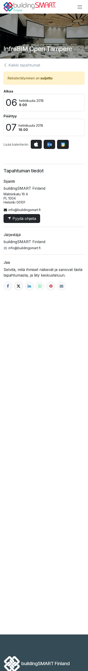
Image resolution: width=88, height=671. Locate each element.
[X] (18, 286)
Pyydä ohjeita (22, 218)
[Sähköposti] (61, 286)
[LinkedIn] (29, 286)
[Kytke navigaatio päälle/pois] (79, 7)
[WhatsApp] (40, 286)
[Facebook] (8, 286)
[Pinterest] (50, 286)
